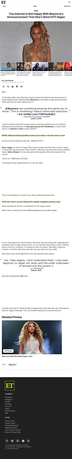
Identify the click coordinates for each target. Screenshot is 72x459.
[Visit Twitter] (12, 441)
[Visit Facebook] (7, 441)
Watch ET (67, 6)
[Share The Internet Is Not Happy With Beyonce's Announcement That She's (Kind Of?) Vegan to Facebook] (3, 87)
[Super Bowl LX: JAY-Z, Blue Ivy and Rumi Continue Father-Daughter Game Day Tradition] (40, 69)
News (36, 11)
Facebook (8, 397)
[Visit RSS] (28, 441)
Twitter (7, 402)
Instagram (8, 400)
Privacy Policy (10, 423)
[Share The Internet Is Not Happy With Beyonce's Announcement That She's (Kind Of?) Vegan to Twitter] (8, 87)
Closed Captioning (11, 425)
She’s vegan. (7, 147)
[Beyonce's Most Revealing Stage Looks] (36, 337)
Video (35, 6)
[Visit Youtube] (23, 441)
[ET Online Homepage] (4, 2)
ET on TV (8, 406)
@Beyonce (11, 108)
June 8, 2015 (36, 118)
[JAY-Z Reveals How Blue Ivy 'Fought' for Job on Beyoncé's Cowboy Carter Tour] (24, 69)
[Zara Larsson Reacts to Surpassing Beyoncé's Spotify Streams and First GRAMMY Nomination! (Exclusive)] (56, 69)
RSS (6, 413)
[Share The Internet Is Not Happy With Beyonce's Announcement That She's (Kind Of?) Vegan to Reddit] (12, 87)
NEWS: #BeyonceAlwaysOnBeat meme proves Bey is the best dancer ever (33, 135)
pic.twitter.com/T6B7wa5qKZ (37, 114)
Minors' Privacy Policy (13, 432)
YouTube (8, 404)
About (7, 409)
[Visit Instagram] (18, 441)
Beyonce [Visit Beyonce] (12, 365)
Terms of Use (9, 421)
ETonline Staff (10, 411)
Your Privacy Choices (13, 430)
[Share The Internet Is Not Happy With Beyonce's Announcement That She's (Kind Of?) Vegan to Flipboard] (17, 87)
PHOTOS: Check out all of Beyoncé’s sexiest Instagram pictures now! (31, 202)
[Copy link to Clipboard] (21, 87)
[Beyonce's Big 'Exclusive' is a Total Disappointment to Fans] (8, 69)
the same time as (33, 126)
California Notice (11, 428)
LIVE (4, 6)
